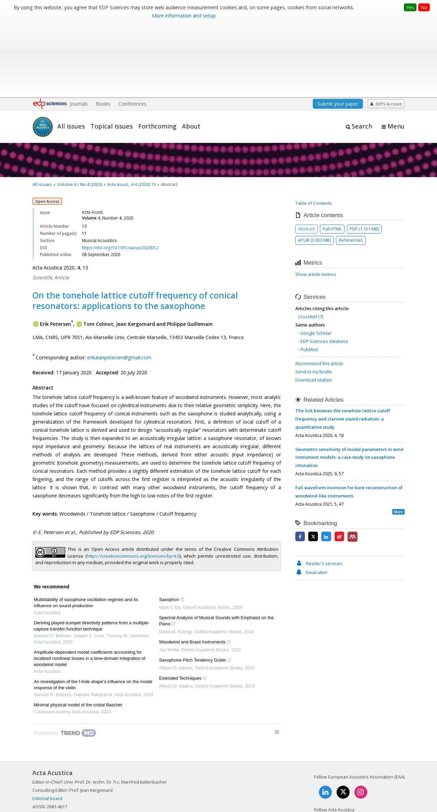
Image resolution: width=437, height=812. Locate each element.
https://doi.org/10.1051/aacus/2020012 (120, 174)
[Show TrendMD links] (277, 658)
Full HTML (332, 155)
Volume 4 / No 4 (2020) (79, 110)
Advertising (393, 783)
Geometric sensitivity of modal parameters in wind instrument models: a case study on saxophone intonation (349, 383)
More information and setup (184, 15)
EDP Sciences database (324, 267)
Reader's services (318, 490)
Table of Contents (313, 129)
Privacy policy (359, 783)
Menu (396, 53)
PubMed (309, 275)
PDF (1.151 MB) (364, 155)
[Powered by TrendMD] (65, 659)
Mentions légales (291, 783)
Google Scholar (316, 259)
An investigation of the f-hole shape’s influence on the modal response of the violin (93, 611)
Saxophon (172, 526)
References (351, 166)
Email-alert (311, 498)
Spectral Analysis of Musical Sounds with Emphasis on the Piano (216, 548)
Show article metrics (315, 201)
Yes (410, 7)
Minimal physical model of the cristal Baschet (78, 631)
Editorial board (47, 724)
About (191, 52)
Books (103, 30)
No (424, 7)
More (398, 438)
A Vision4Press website (384, 803)
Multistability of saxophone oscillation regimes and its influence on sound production (86, 529)
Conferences (132, 30)
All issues (71, 52)
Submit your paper (338, 30)
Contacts (327, 783)
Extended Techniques (183, 605)
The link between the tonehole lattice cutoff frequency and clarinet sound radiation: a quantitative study (342, 345)
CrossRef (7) (310, 243)
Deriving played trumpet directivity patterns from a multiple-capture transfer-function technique (92, 552)
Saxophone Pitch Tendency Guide (195, 587)
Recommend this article (319, 290)
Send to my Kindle (313, 298)
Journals (79, 30)
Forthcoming (157, 52)
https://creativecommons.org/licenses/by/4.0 (133, 482)
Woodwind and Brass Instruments (195, 569)
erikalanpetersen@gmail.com (119, 283)
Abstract (306, 155)
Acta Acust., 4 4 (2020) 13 (131, 110)
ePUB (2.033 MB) (314, 166)
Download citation (313, 306)
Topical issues (111, 52)
